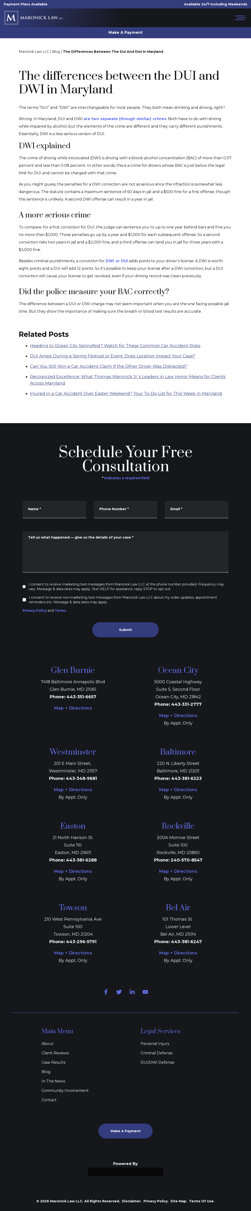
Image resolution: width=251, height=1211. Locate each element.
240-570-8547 (186, 860)
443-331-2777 (186, 704)
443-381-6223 (186, 778)
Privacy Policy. (156, 1201)
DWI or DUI (117, 261)
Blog (56, 51)
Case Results (53, 1062)
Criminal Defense (157, 1053)
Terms (60, 610)
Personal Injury (155, 1043)
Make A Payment (125, 32)
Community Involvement (65, 1090)
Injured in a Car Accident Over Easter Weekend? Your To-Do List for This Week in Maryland (126, 408)
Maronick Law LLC (34, 51)
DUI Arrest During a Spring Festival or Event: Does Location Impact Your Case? (112, 371)
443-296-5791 (81, 941)
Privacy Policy (35, 610)
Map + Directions (73, 708)
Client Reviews (55, 1053)
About (48, 1043)
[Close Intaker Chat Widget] (235, 1061)
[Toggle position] (225, 1061)
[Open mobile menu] (239, 17)
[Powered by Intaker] (211, 1201)
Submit (125, 630)
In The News (53, 1081)
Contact (49, 1100)
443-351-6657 (81, 696)
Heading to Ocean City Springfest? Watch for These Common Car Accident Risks (115, 361)
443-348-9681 (81, 778)
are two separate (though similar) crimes (125, 119)
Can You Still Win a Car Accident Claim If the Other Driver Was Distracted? (108, 381)
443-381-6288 (81, 860)
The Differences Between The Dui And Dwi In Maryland (113, 51)
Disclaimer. (132, 1201)
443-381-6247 (186, 941)
